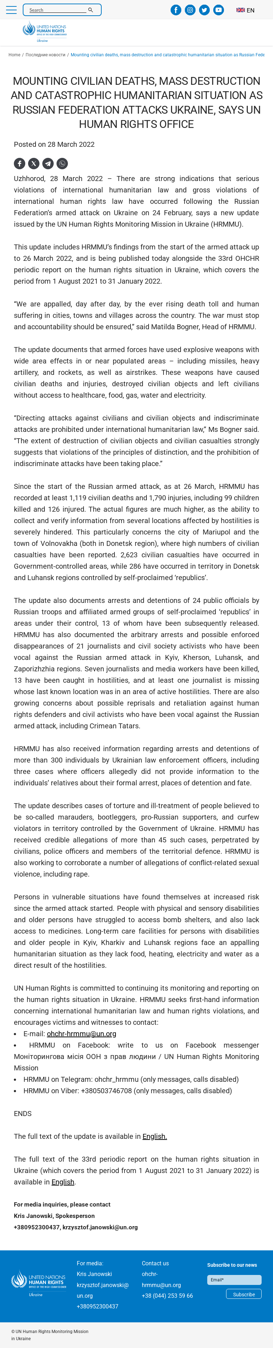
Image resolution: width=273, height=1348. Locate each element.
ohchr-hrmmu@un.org (81, 1033)
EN (251, 10)
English (63, 1182)
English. (155, 1136)
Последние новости (45, 54)
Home (14, 54)
